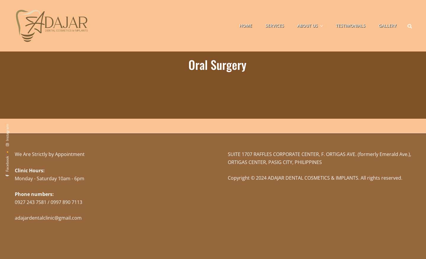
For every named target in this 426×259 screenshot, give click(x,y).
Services (274, 25)
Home (245, 25)
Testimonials (350, 25)
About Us (310, 25)
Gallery (387, 25)
